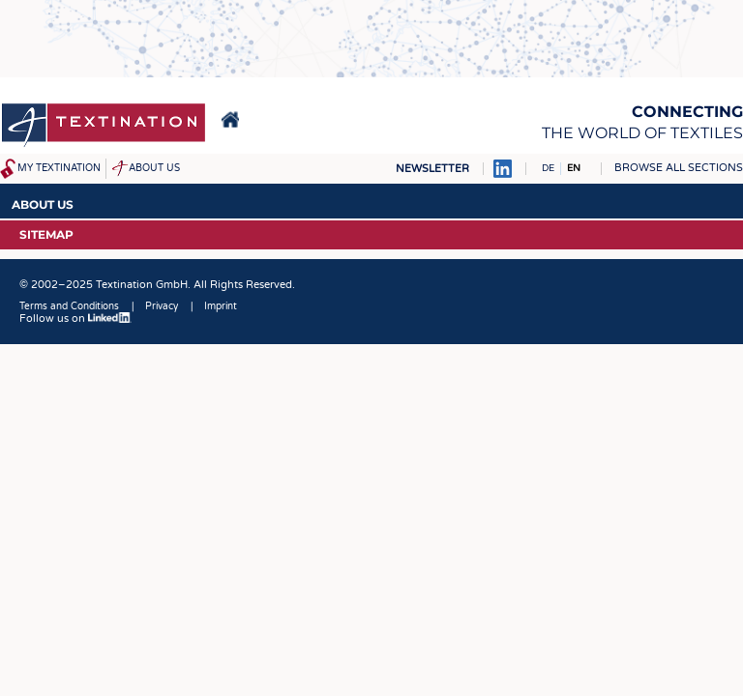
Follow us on (75, 318)
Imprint (220, 306)
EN (573, 168)
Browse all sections (678, 167)
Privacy (161, 306)
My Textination (59, 168)
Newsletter (432, 168)
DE (548, 168)
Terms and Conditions (69, 306)
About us (154, 168)
